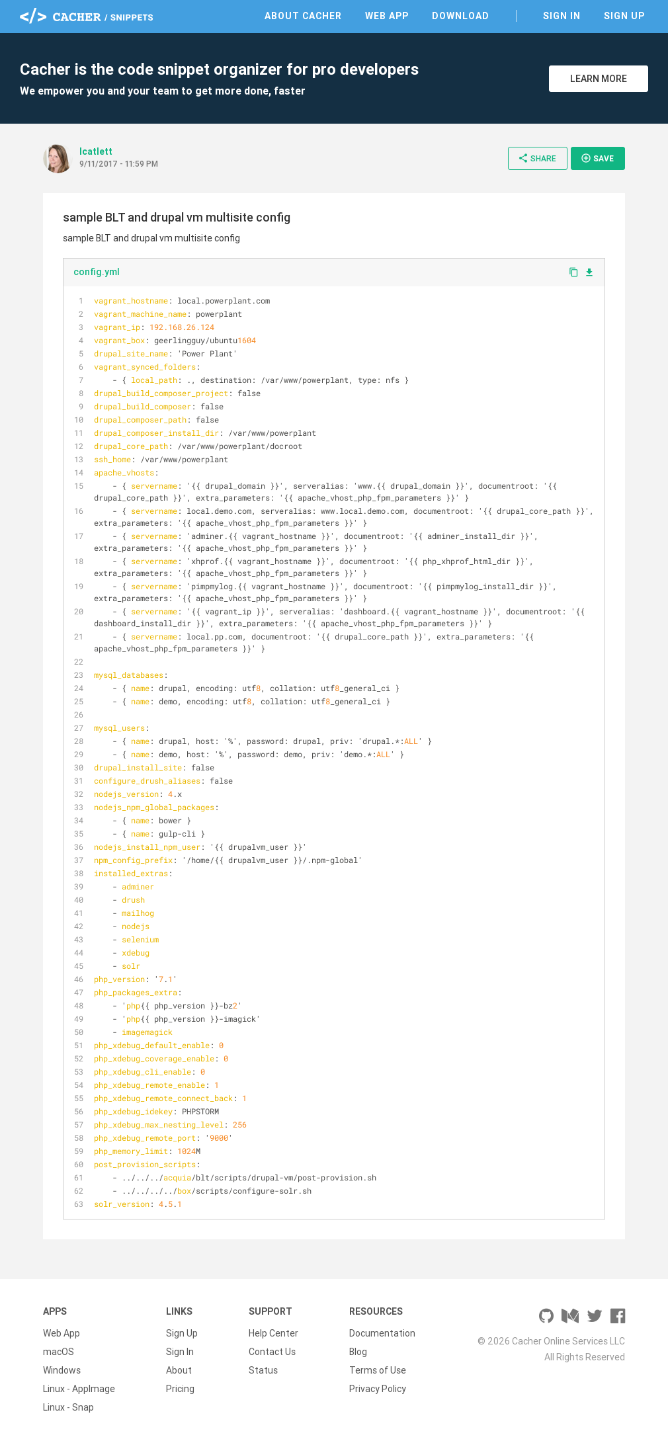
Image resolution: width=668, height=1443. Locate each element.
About (179, 1370)
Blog (358, 1352)
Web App (387, 16)
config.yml (96, 272)
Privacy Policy (377, 1389)
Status (263, 1370)
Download (460, 16)
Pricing (180, 1389)
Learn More (598, 79)
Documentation (382, 1333)
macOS (58, 1352)
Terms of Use (377, 1370)
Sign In (562, 16)
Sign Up (624, 16)
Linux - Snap (68, 1407)
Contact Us (272, 1352)
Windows (62, 1370)
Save (597, 158)
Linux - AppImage (79, 1389)
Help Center (273, 1333)
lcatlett (95, 151)
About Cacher (303, 16)
